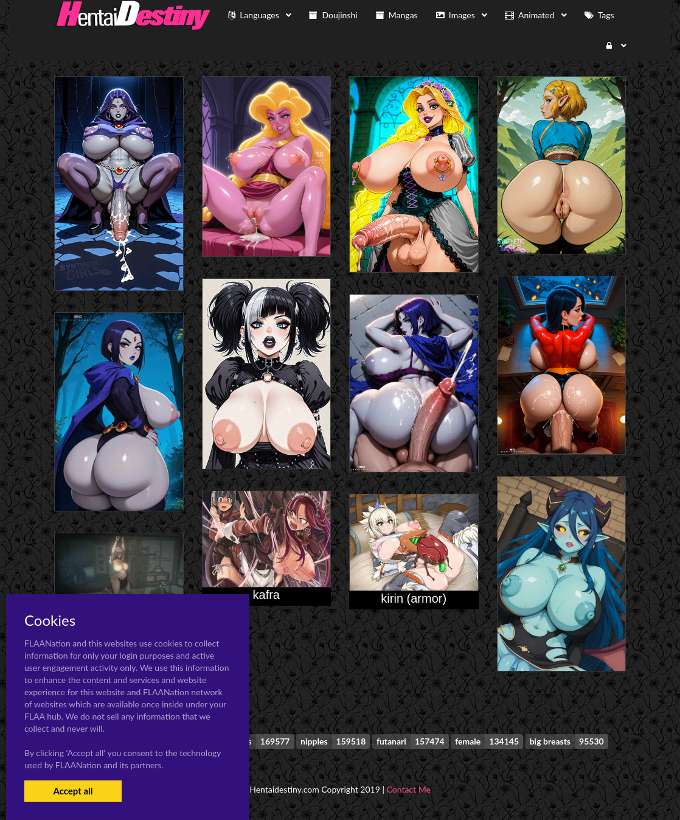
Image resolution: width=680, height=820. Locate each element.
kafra (266, 594)
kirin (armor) (413, 598)
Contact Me (409, 789)
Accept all (72, 790)
